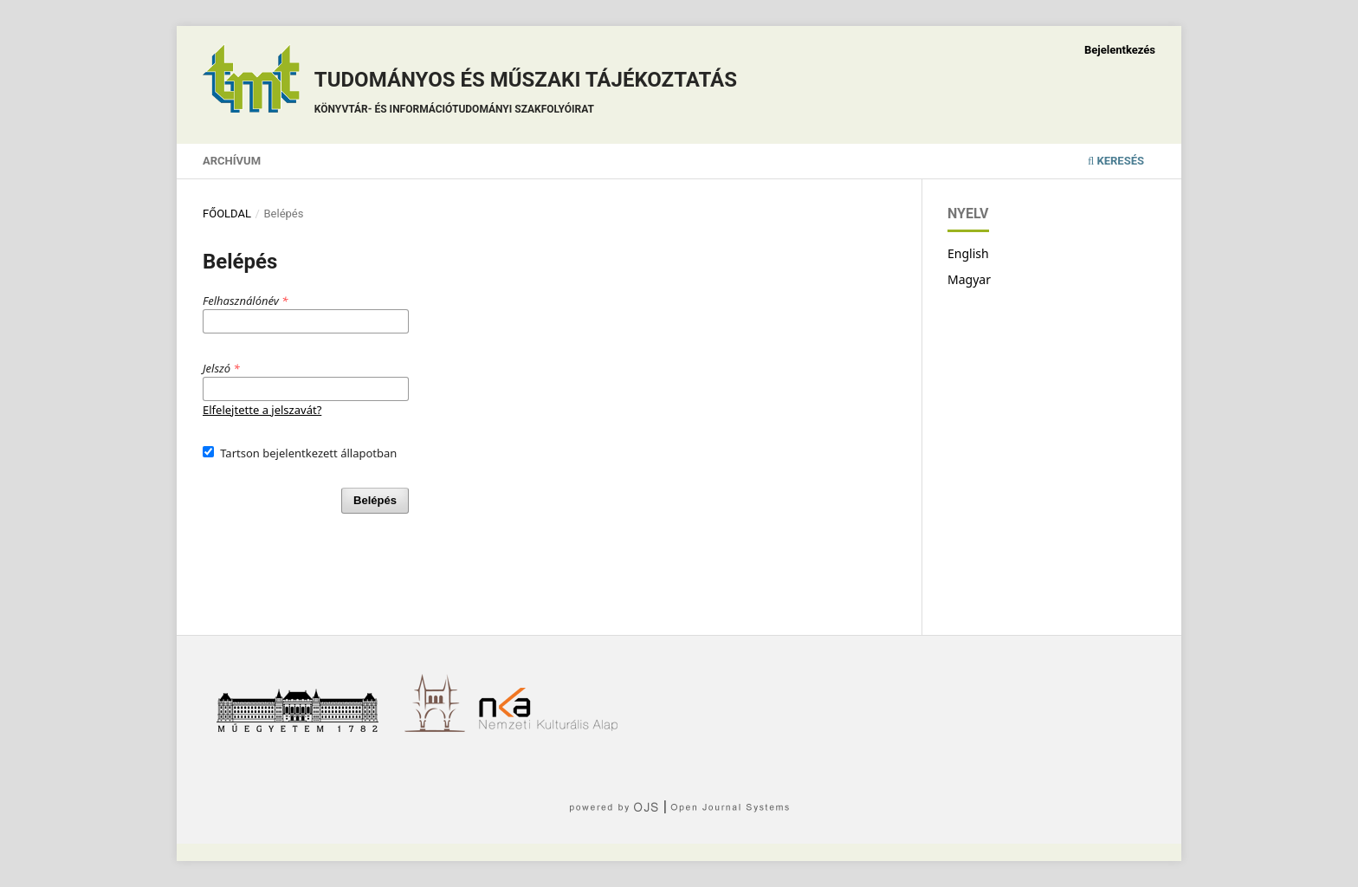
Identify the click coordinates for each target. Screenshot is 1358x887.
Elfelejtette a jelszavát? (262, 410)
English (968, 253)
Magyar (969, 279)
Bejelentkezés (1119, 49)
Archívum (232, 160)
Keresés (1116, 160)
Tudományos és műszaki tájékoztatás (525, 95)
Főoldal (227, 213)
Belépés (375, 500)
